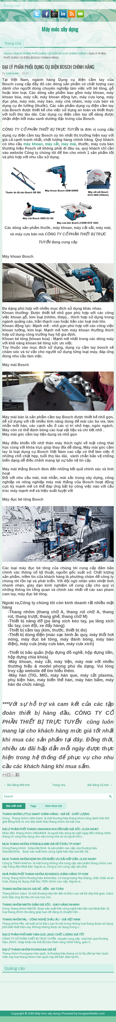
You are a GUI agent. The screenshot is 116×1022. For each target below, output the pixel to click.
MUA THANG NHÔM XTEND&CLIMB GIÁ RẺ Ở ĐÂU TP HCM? (41, 844)
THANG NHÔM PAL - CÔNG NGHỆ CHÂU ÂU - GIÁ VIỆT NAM (41, 919)
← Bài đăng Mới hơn (17, 785)
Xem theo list (53, 806)
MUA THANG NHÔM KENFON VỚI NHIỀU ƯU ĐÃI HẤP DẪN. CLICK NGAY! (49, 859)
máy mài (68, 144)
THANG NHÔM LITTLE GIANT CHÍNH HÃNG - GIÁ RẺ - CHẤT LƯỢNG (46, 814)
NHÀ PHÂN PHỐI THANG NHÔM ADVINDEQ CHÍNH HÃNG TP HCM (45, 874)
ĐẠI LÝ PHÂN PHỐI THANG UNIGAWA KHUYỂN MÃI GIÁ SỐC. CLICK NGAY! (50, 829)
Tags (33, 806)
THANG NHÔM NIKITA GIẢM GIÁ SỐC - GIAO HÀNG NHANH (40, 904)
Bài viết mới (13, 806)
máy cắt (52, 144)
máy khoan (33, 144)
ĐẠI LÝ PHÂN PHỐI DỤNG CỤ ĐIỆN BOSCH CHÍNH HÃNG (50, 53)
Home (8, 53)
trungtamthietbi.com (91, 1013)
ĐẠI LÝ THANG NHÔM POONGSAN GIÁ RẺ (29, 949)
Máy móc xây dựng (60, 29)
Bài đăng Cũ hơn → (99, 785)
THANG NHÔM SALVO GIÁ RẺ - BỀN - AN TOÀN (32, 889)
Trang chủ (11, 6)
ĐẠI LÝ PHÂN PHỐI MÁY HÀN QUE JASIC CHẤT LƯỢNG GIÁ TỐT (43, 934)
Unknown (12, 73)
